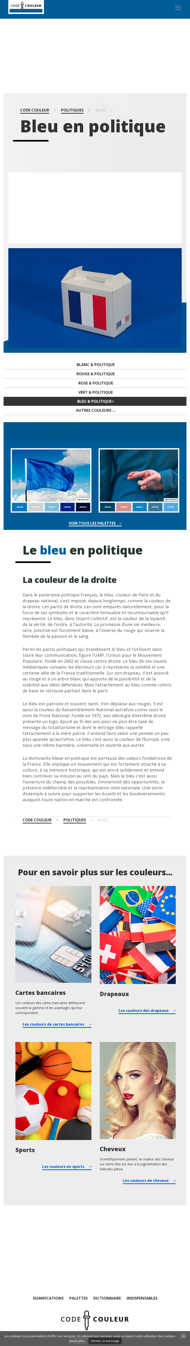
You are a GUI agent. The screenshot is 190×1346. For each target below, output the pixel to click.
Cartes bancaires (40, 993)
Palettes (78, 1298)
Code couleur (34, 110)
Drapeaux (114, 994)
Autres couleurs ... (95, 410)
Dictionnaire (107, 1298)
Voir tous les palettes (92, 523)
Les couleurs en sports (63, 1166)
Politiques (72, 110)
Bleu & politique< (95, 401)
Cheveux (113, 1149)
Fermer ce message (105, 1341)
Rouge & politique (95, 373)
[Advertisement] (95, 56)
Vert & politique (95, 392)
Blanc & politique (96, 364)
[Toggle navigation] (177, 7)
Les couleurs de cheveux (146, 1180)
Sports (25, 1150)
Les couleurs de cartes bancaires (53, 1024)
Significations (48, 1298)
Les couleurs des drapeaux (144, 1010)
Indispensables (142, 1298)
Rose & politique (95, 383)
